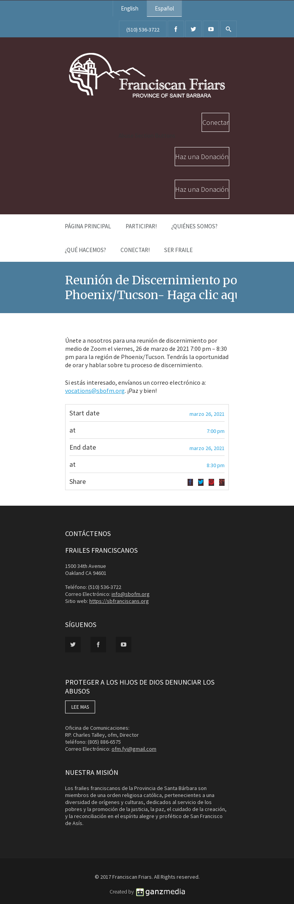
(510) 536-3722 (142, 29)
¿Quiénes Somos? (194, 226)
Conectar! (135, 250)
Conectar (215, 122)
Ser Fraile (178, 250)
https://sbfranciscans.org (119, 600)
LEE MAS (80, 707)
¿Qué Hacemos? (85, 250)
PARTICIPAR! (141, 226)
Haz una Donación (201, 156)
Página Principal (88, 226)
